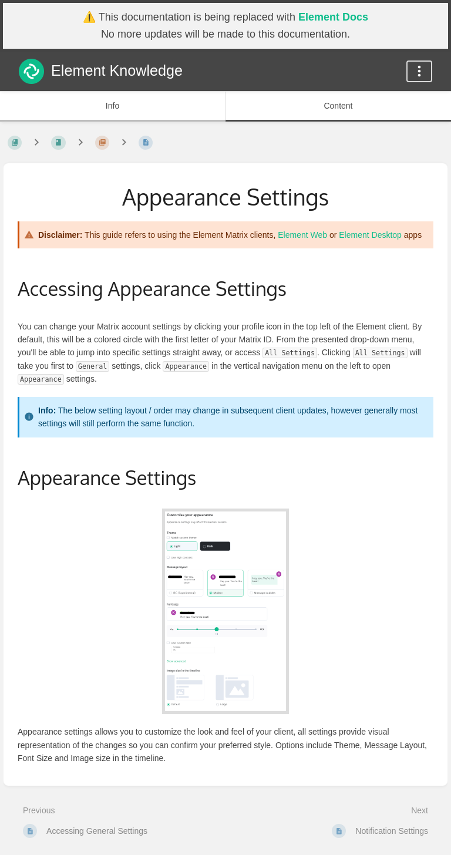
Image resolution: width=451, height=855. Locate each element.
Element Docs (333, 17)
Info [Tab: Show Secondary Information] (112, 105)
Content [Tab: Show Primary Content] (338, 105)
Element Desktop (370, 235)
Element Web (302, 235)
